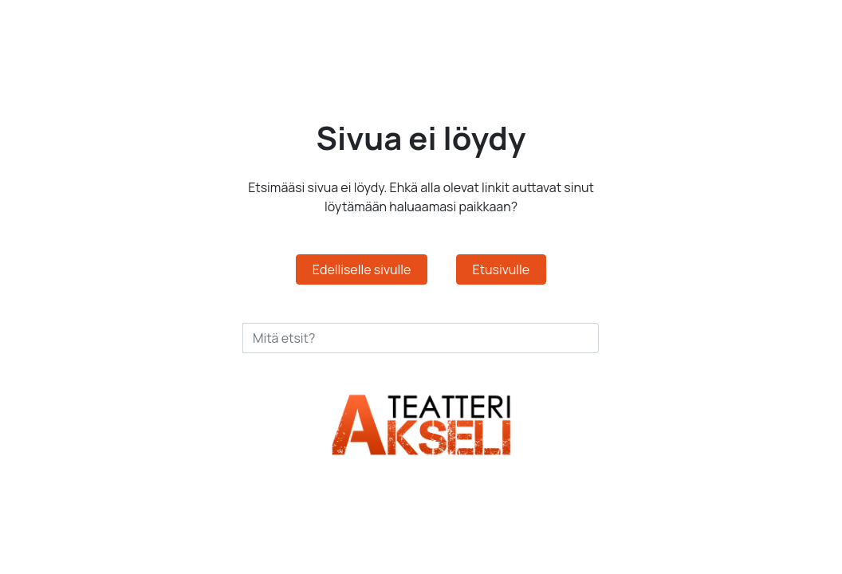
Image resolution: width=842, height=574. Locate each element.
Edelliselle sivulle (362, 269)
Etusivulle (501, 269)
